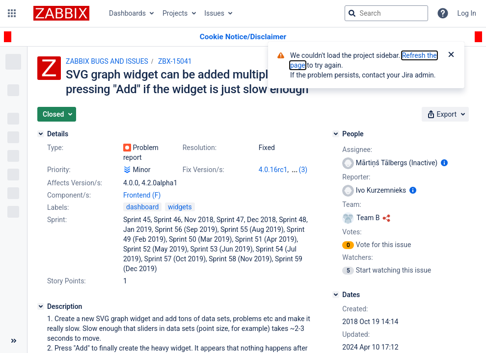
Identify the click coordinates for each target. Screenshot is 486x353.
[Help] (443, 13)
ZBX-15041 (175, 61)
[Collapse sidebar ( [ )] (13, 340)
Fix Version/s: (203, 170)
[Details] (40, 133)
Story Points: (66, 281)
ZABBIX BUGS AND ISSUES (107, 61)
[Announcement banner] (243, 37)
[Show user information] (444, 163)
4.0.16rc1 (273, 170)
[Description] (40, 306)
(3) (303, 170)
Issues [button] (214, 13)
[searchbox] (386, 13)
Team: (351, 204)
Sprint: (57, 220)
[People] (335, 133)
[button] (12, 13)
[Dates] (335, 294)
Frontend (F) (142, 195)
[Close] (451, 55)
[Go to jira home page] (61, 13)
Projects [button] (175, 13)
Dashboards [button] (127, 13)
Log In (467, 13)
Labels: (58, 207)
